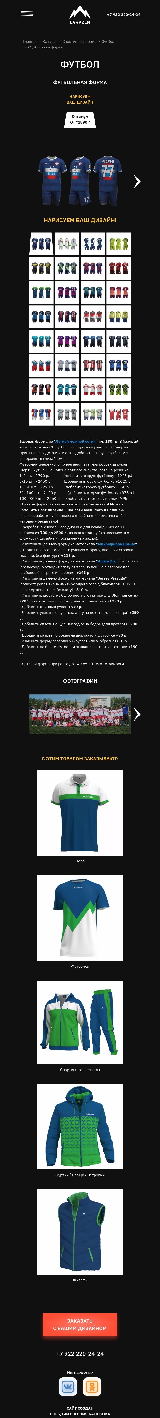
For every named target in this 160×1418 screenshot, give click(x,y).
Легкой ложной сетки (75, 441)
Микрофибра (110, 544)
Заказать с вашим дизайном (80, 1324)
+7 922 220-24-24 (123, 14)
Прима (129, 544)
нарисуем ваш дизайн (80, 99)
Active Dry (107, 561)
